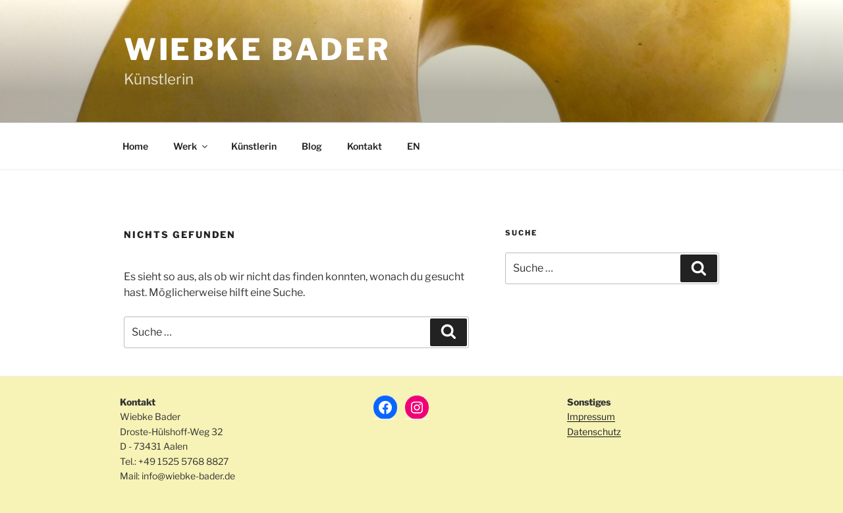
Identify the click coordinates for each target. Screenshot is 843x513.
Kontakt (364, 146)
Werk (191, 146)
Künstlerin (254, 146)
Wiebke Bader (257, 49)
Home (135, 146)
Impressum (591, 416)
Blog (312, 146)
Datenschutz (594, 431)
